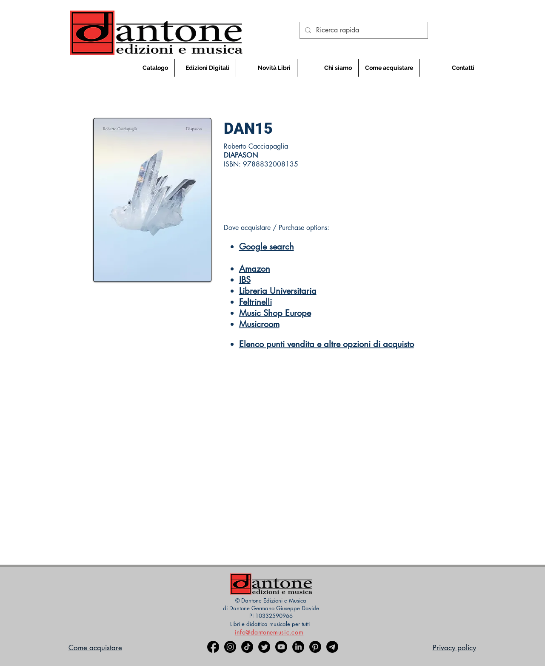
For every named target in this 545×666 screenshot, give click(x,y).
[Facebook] (213, 647)
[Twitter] (264, 647)
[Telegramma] (332, 647)
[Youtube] (281, 647)
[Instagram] (230, 647)
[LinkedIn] (298, 647)
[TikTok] (247, 647)
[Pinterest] (315, 647)
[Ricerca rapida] (363, 30)
